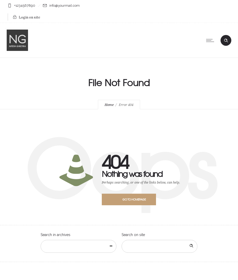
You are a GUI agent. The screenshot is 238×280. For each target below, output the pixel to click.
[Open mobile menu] (211, 40)
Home (109, 105)
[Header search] (226, 40)
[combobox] (78, 246)
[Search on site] (159, 246)
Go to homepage (134, 199)
